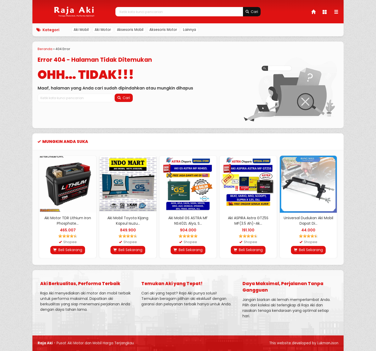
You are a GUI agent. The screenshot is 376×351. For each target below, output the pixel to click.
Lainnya (189, 29)
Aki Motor (103, 29)
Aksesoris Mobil (130, 29)
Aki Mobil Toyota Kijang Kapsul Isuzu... (127, 220)
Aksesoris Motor (163, 29)
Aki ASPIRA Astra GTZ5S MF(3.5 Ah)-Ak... (248, 220)
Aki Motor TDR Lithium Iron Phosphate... (67, 220)
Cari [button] (252, 11)
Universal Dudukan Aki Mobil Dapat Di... (308, 220)
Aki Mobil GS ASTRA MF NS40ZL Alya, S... (188, 220)
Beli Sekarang (67, 249)
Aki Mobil (81, 29)
